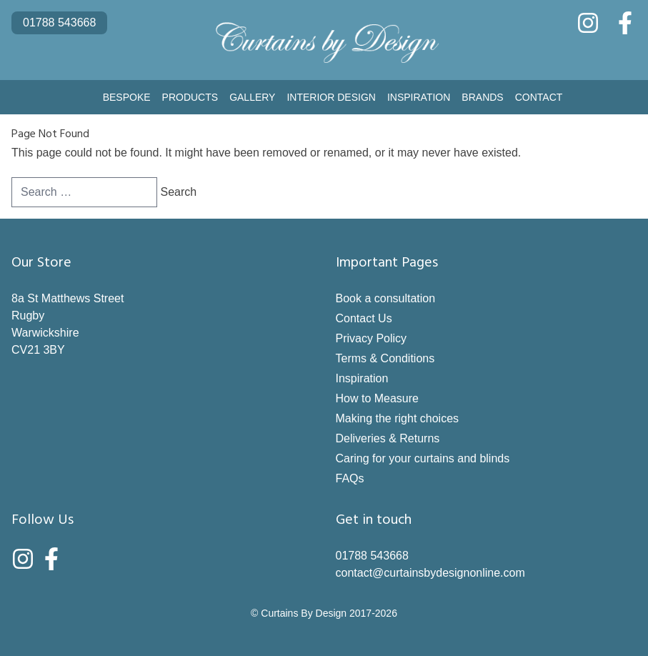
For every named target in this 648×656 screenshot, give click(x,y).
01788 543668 (59, 22)
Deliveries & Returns (388, 438)
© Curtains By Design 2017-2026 (324, 613)
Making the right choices (397, 418)
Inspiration (418, 97)
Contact (539, 97)
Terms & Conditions (385, 358)
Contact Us (364, 318)
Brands (482, 97)
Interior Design (330, 97)
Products (190, 97)
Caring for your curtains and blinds (423, 458)
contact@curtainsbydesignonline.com (430, 573)
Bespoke (127, 97)
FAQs (350, 478)
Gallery (252, 97)
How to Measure (377, 398)
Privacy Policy (371, 338)
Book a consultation (386, 298)
